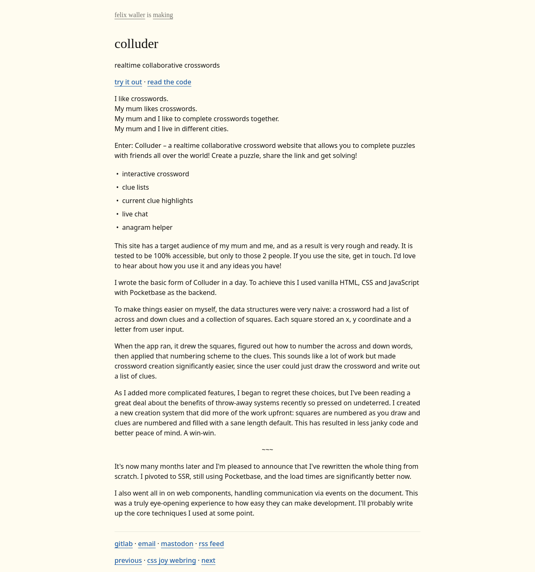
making (163, 14)
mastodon (177, 543)
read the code (169, 81)
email (146, 543)
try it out (128, 81)
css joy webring (171, 560)
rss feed (211, 543)
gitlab (124, 543)
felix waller (130, 14)
